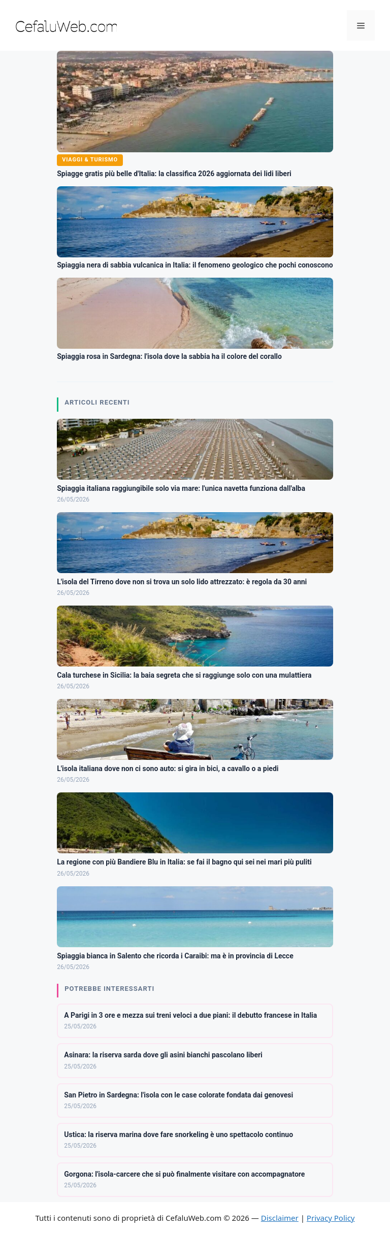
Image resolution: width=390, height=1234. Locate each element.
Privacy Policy (331, 1218)
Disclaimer (280, 1218)
